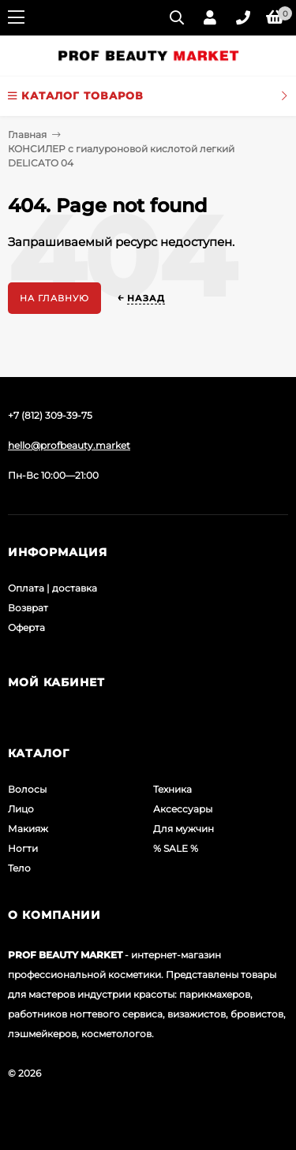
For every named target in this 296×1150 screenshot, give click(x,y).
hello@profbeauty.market (69, 445)
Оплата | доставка (52, 588)
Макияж (28, 828)
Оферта (26, 627)
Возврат (28, 608)
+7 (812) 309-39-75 (50, 415)
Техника (172, 789)
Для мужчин (183, 828)
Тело (19, 868)
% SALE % (175, 848)
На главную (54, 298)
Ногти (23, 848)
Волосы (27, 789)
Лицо (21, 809)
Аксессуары (182, 809)
